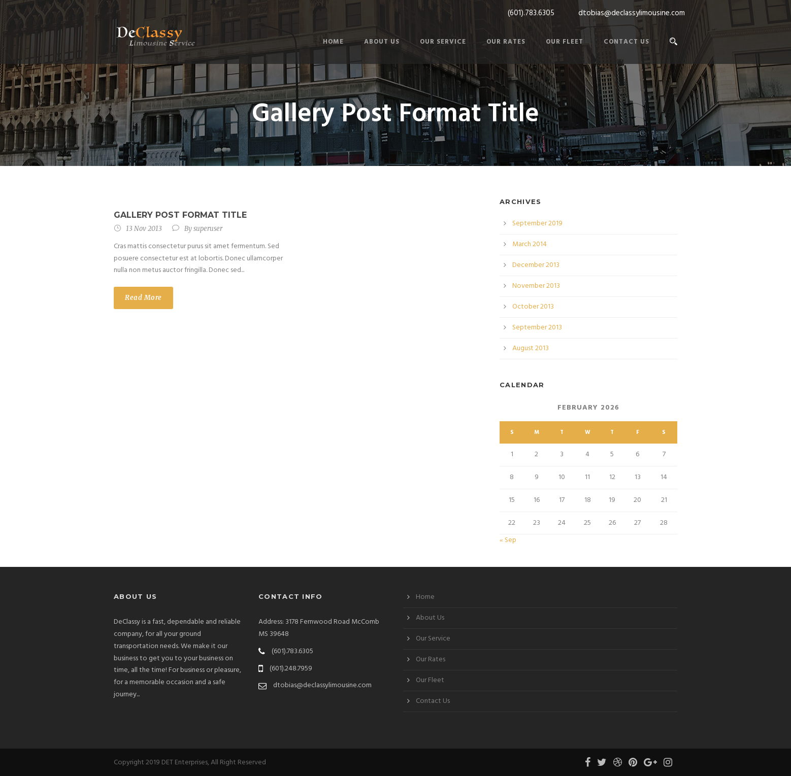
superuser (207, 228)
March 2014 (529, 244)
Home (333, 42)
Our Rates (505, 42)
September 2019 (537, 223)
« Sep (508, 540)
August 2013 (530, 348)
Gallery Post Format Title (180, 215)
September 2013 (537, 327)
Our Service (443, 42)
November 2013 (536, 286)
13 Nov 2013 (144, 228)
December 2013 (535, 265)
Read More (143, 297)
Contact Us (626, 42)
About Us (382, 42)
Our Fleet (564, 42)
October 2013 (533, 307)
